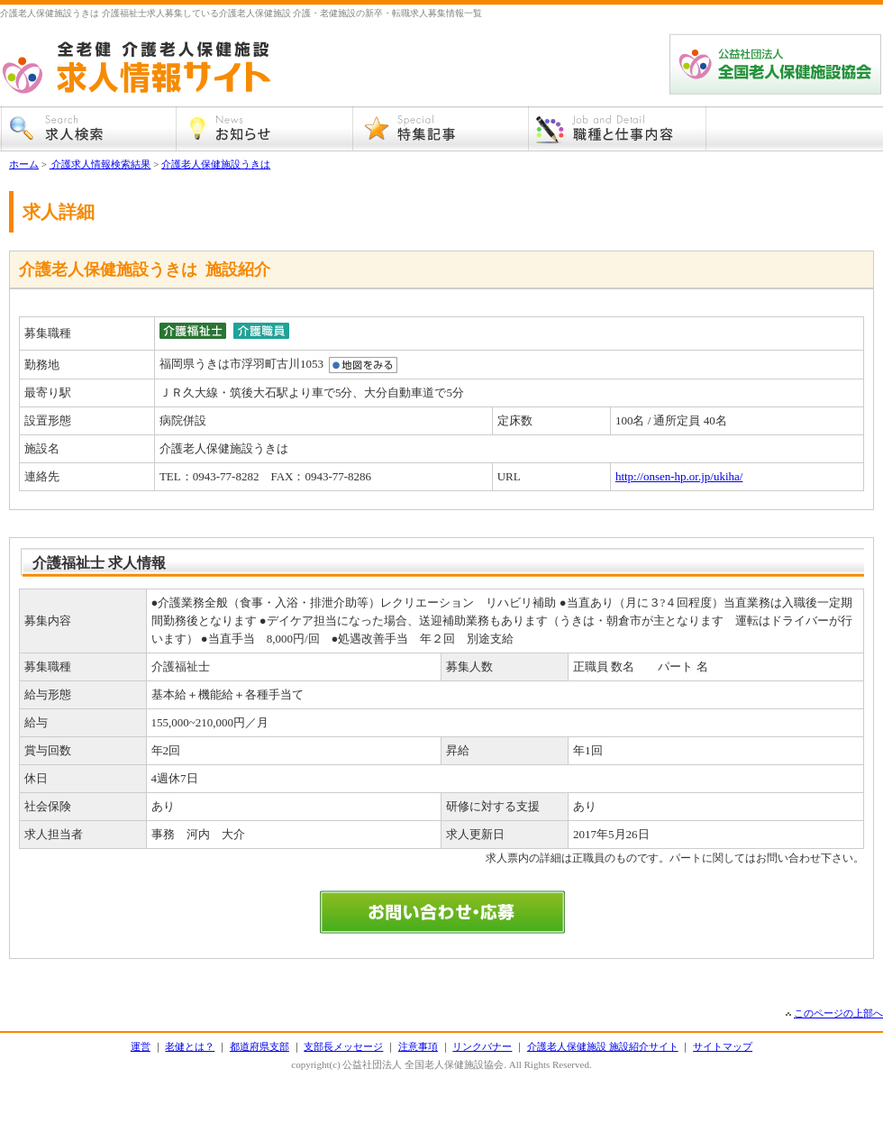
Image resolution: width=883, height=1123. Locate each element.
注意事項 (418, 1046)
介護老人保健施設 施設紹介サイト (602, 1046)
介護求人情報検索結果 (100, 164)
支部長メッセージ (343, 1046)
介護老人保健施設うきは (215, 164)
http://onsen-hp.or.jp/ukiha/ (679, 476)
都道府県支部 (259, 1046)
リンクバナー (482, 1046)
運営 (140, 1046)
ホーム (24, 164)
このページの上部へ (838, 1013)
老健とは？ (189, 1046)
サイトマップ (722, 1046)
